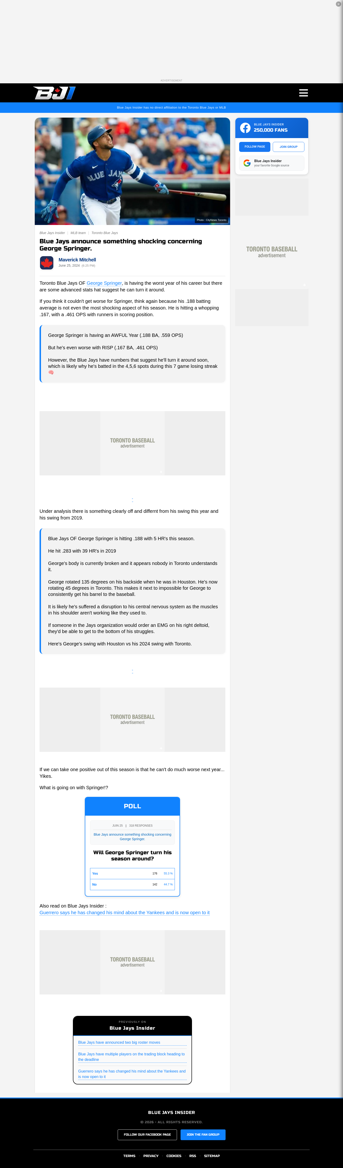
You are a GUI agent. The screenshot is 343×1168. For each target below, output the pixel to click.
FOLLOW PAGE (255, 146)
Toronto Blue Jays (104, 233)
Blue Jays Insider (52, 233)
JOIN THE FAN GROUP (203, 1135)
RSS (192, 1156)
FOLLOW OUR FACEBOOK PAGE (147, 1135)
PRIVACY (150, 1156)
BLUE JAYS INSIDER (171, 1112)
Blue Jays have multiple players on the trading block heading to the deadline (131, 1056)
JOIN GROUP (289, 147)
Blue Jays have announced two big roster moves (119, 1042)
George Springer (104, 283)
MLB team (78, 233)
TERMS (129, 1156)
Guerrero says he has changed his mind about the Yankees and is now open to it (125, 912)
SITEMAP (212, 1156)
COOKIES (173, 1156)
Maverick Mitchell (77, 259)
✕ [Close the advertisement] (338, 4)
